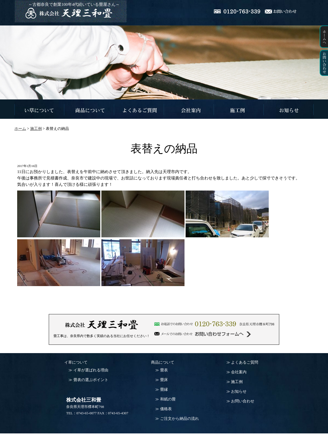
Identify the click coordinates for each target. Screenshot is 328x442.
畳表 (164, 370)
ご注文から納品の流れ (179, 419)
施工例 (237, 382)
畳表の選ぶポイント (90, 380)
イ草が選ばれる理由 (90, 370)
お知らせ (239, 391)
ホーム (20, 129)
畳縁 (164, 389)
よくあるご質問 (244, 362)
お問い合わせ (242, 401)
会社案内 (239, 372)
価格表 (166, 409)
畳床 (164, 380)
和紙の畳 (168, 399)
